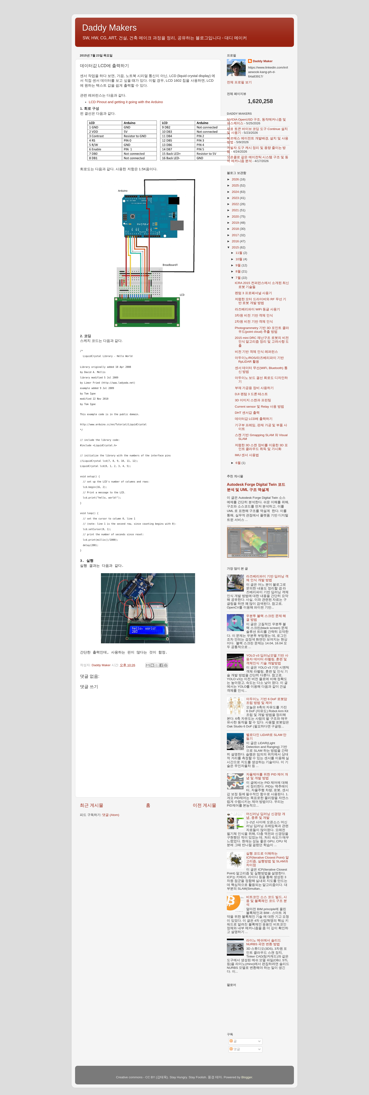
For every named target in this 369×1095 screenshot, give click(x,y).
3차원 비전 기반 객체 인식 (254, 315)
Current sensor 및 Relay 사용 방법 (259, 406)
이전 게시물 (204, 805)
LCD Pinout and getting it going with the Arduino (126, 102)
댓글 (235, 1049)
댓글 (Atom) (110, 815)
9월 (238, 265)
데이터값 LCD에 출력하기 (254, 419)
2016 (236, 241)
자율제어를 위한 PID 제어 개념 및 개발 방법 (267, 776)
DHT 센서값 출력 (247, 412)
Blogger (246, 1077)
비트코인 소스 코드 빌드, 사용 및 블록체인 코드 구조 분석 (266, 900)
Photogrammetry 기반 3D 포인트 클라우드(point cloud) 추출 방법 (262, 329)
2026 (236, 179)
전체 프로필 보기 (239, 82)
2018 (236, 229)
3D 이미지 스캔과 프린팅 (253, 400)
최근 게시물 (91, 805)
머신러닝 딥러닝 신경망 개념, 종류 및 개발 (265, 815)
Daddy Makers (109, 27)
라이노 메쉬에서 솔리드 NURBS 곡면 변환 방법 (263, 942)
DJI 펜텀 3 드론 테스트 (251, 394)
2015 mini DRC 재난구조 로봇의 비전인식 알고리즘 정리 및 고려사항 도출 (262, 341)
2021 (236, 210)
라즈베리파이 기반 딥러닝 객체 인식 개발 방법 (267, 578)
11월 (239, 253)
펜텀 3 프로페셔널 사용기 (253, 293)
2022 (236, 204)
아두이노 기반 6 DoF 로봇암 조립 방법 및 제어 (266, 701)
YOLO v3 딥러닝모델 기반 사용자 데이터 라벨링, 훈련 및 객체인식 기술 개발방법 (267, 659)
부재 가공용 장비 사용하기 (254, 388)
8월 (238, 271)
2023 (236, 198)
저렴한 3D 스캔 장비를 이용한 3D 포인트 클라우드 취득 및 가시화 (261, 447)
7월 (238, 278)
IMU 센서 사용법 (247, 455)
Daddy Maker (263, 61)
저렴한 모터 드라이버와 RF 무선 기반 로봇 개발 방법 (260, 301)
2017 (236, 235)
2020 (236, 216)
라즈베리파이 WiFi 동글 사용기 (257, 309)
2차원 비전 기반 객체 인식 (254, 321)
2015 (236, 247)
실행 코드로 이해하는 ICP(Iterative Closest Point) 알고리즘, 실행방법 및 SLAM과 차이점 (267, 859)
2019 (236, 222)
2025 (236, 185)
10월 (239, 259)
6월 (238, 463)
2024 (236, 192)
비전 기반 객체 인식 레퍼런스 (256, 351)
